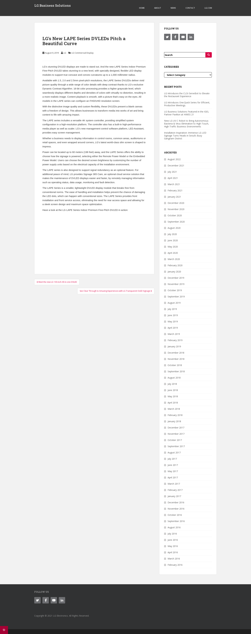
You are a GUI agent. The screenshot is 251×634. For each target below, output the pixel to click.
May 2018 (173, 396)
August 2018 (174, 377)
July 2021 (172, 171)
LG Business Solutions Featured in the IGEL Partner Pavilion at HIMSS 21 (186, 113)
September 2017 (176, 446)
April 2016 (173, 552)
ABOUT (157, 8)
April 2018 (173, 402)
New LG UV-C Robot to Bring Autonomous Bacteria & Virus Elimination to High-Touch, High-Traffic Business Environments (186, 123)
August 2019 (174, 302)
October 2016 (175, 514)
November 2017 (176, 433)
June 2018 (173, 390)
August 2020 (174, 227)
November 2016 (176, 508)
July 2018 (172, 383)
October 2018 (175, 365)
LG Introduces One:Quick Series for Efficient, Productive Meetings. (187, 104)
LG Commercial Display (83, 52)
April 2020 (173, 252)
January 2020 (174, 271)
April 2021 (173, 177)
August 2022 (174, 159)
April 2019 (173, 327)
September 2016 (176, 521)
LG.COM (208, 8)
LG (65, 52)
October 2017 (175, 440)
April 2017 (173, 477)
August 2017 (174, 452)
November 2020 (176, 209)
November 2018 (176, 358)
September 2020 (176, 221)
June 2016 (173, 539)
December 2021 (176, 165)
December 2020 (176, 202)
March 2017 (174, 483)
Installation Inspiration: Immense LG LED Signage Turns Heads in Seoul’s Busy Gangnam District (185, 135)
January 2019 (174, 346)
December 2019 (176, 277)
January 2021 (174, 196)
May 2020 (173, 246)
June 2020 (173, 240)
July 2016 (172, 533)
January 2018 (174, 421)
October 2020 (175, 215)
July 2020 (172, 234)
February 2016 (175, 564)
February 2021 (175, 190)
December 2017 (176, 427)
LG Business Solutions (52, 6)
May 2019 (173, 321)
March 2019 (174, 333)
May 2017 (173, 471)
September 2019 (176, 296)
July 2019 (172, 309)
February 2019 (175, 340)
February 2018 (175, 415)
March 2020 (174, 259)
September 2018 (176, 371)
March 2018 (174, 408)
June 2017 (173, 465)
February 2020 (175, 265)
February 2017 (175, 489)
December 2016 (176, 502)
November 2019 (176, 284)
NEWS (173, 8)
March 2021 (174, 184)
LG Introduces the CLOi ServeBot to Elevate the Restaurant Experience (187, 95)
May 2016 (173, 546)
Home (142, 8)
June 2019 (173, 315)
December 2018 (176, 352)
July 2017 (172, 458)
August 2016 (174, 527)
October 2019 (175, 290)
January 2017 (174, 496)
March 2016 (174, 558)
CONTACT (190, 8)
